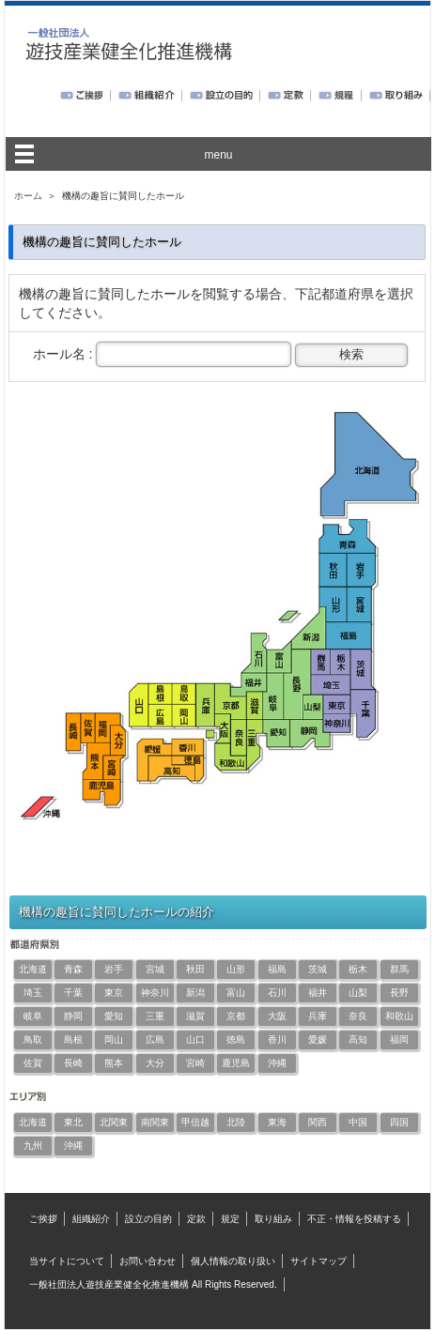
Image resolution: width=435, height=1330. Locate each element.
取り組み (273, 1219)
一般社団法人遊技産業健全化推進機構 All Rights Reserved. (152, 1284)
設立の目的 (148, 1219)
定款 (196, 1219)
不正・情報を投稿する (354, 1219)
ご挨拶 (43, 1219)
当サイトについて (66, 1261)
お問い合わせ (147, 1261)
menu (218, 154)
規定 (230, 1219)
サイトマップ (318, 1261)
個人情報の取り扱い (233, 1261)
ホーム (28, 196)
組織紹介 (91, 1219)
